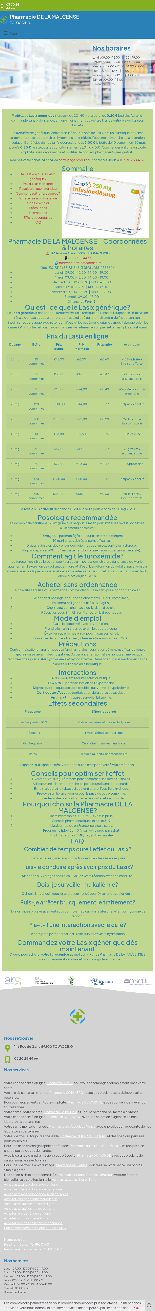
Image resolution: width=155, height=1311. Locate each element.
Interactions (38, 213)
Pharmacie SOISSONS (64, 1117)
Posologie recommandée (38, 188)
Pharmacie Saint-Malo (60, 1112)
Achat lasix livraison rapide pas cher (30, 1208)
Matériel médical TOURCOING (26, 1244)
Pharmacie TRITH (60, 1083)
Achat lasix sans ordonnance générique (33, 1189)
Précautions (38, 208)
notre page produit (73, 160)
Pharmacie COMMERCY (67, 1092)
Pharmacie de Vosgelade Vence (72, 1126)
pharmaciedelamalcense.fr (80, 263)
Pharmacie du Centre (71, 1165)
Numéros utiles (15, 1239)
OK (136, 1308)
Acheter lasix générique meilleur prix (30, 1199)
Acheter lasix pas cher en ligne (74, 1179)
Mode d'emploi (38, 203)
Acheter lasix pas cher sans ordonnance (33, 1223)
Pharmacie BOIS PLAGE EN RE (83, 1136)
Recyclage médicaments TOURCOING (33, 1249)
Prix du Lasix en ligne (38, 184)
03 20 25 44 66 (132, 160)
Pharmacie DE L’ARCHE (85, 1102)
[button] (9, 33)
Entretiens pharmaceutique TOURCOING (35, 1228)
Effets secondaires (38, 217)
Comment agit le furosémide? (38, 193)
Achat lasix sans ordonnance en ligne (31, 1184)
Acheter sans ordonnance (38, 198)
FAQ (38, 222)
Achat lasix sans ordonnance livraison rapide (36, 1194)
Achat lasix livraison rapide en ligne (29, 1204)
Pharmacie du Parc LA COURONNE (95, 1146)
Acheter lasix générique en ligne (27, 1213)
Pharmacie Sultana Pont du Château (85, 1175)
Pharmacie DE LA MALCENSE (44, 16)
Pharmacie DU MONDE (94, 1155)
